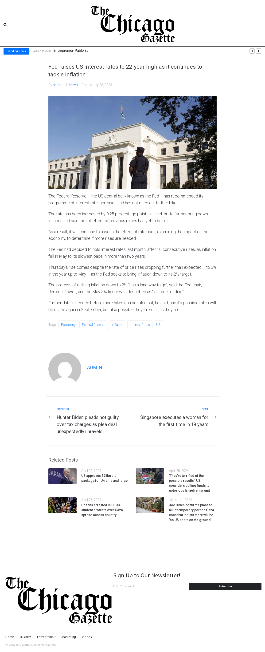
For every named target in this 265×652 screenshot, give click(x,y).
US (158, 324)
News (73, 85)
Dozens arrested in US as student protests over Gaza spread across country (102, 510)
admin (57, 85)
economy (68, 324)
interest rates (140, 324)
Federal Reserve (93, 324)
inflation (118, 324)
